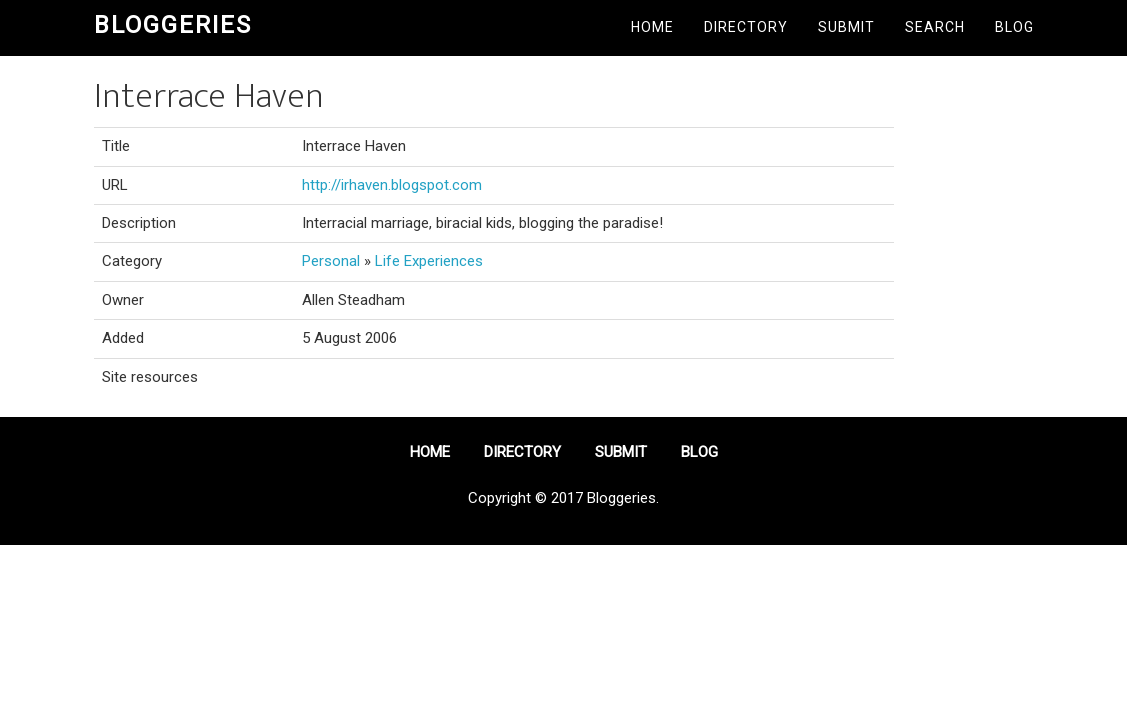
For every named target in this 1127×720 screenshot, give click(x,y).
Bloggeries (173, 25)
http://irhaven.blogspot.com (392, 185)
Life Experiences (429, 261)
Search (935, 27)
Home (652, 27)
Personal (331, 261)
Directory (746, 27)
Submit (846, 27)
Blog (1014, 27)
